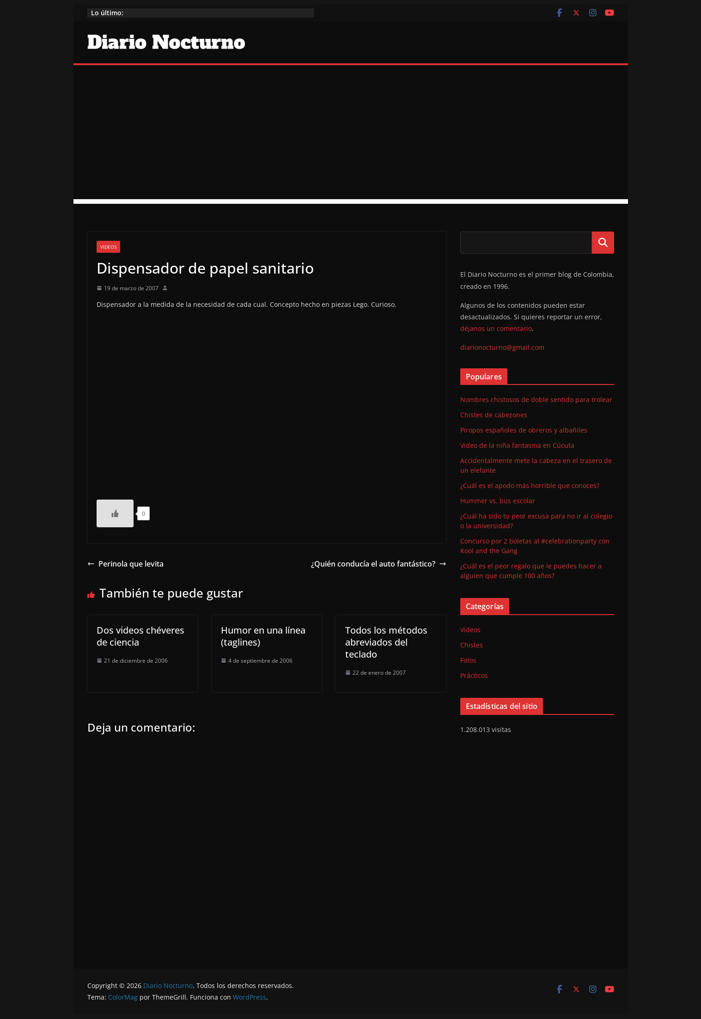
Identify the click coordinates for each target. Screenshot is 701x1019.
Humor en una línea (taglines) (263, 636)
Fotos (468, 660)
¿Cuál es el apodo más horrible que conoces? (529, 485)
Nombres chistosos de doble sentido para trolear (536, 399)
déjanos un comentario (496, 328)
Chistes (471, 645)
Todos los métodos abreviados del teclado (386, 642)
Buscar (603, 243)
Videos (108, 247)
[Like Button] (115, 513)
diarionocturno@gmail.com (502, 347)
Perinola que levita (125, 564)
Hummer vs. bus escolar (497, 500)
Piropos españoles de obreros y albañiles (523, 430)
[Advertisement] (350, 134)
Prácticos (474, 675)
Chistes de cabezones (493, 414)
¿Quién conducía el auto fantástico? (378, 564)
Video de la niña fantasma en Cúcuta (517, 445)
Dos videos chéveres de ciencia (140, 636)
